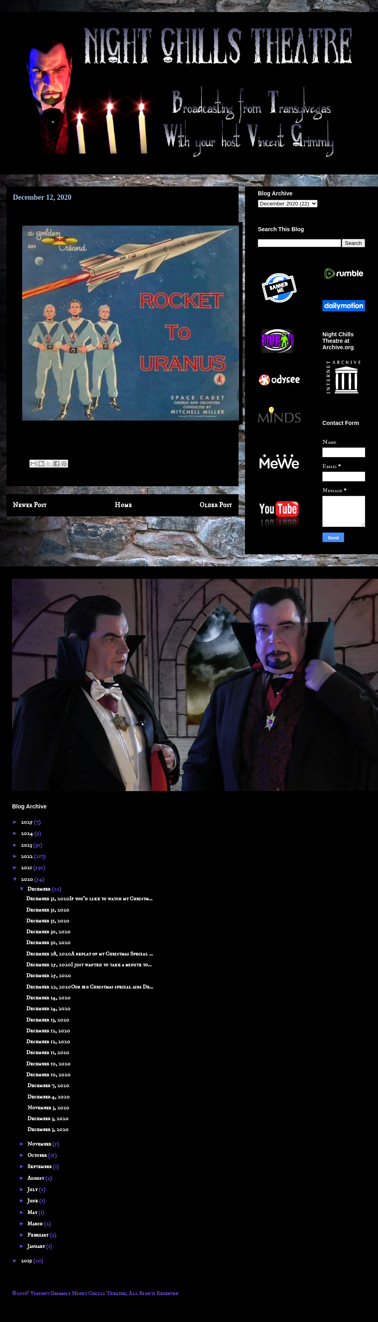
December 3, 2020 (47, 1118)
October (37, 1155)
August (36, 1178)
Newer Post (30, 505)
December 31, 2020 (47, 910)
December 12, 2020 (48, 1030)
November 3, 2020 (47, 1107)
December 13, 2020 (47, 1020)
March (35, 1223)
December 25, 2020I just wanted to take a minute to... (89, 964)
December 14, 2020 (48, 997)
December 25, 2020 (48, 975)
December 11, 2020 (47, 1052)
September (40, 1166)
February (38, 1235)
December (39, 889)
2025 (27, 822)
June (33, 1200)
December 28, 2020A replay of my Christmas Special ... (89, 953)
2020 (27, 879)
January (36, 1246)
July (33, 1189)
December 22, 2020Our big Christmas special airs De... (89, 986)
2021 (27, 867)
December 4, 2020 (48, 1096)
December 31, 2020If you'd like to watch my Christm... (89, 898)
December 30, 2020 (48, 931)
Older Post (215, 505)
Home (123, 505)
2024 (27, 833)
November (39, 1144)
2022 (27, 856)
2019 (27, 1260)
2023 (27, 845)
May (32, 1212)
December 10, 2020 (48, 1063)
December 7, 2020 (47, 1085)
